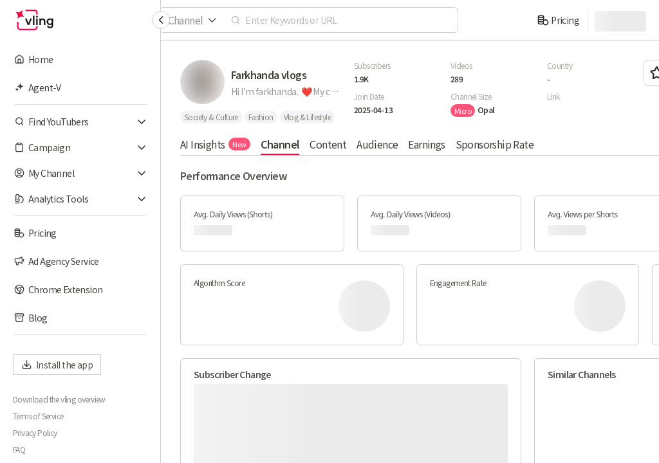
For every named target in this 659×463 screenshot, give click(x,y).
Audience (377, 144)
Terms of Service (38, 416)
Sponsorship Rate (495, 144)
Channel (280, 144)
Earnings (426, 144)
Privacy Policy (35, 433)
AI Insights (215, 144)
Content (328, 144)
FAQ (19, 449)
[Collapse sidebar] (161, 20)
